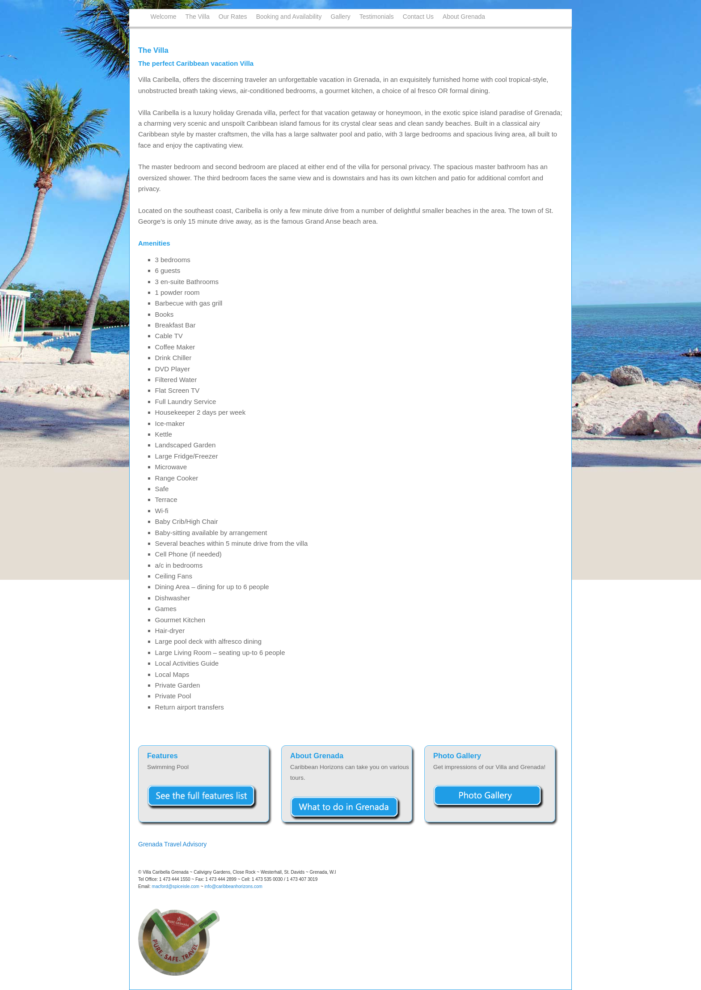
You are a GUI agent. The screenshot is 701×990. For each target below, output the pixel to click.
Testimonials (376, 16)
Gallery (340, 16)
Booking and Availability (289, 16)
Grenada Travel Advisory (172, 844)
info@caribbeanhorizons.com (233, 886)
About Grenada (464, 16)
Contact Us (418, 16)
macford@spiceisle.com (175, 886)
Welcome (164, 16)
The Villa (198, 16)
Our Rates (233, 16)
